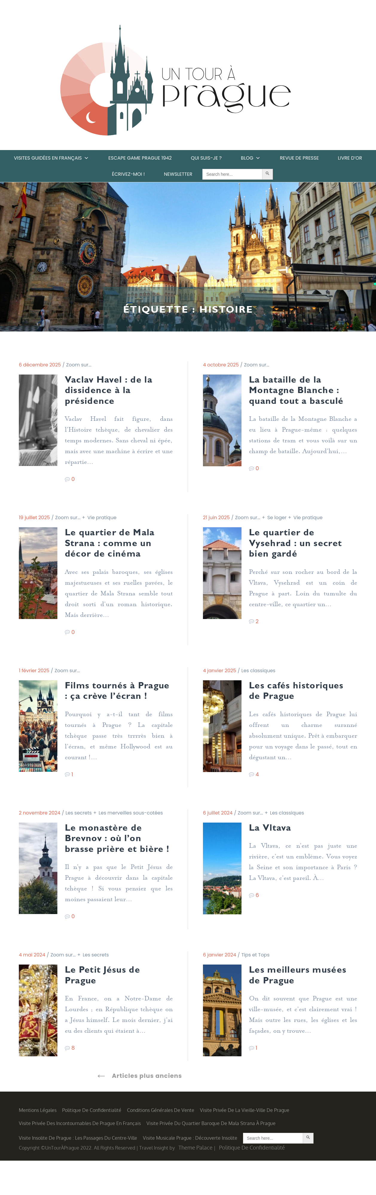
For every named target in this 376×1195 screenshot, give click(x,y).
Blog (251, 158)
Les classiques (259, 675)
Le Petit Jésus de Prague (107, 1008)
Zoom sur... (78, 364)
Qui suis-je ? (206, 158)
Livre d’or (350, 158)
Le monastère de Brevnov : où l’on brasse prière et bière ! (107, 864)
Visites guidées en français (51, 158)
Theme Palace (195, 1182)
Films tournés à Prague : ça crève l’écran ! (108, 702)
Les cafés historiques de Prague (302, 696)
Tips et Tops (256, 987)
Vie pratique (101, 520)
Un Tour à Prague (175, 82)
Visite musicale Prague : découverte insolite (190, 1172)
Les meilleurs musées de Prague (294, 1008)
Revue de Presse (299, 158)
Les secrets (78, 831)
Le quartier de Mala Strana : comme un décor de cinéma (115, 547)
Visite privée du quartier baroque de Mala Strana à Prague (211, 1158)
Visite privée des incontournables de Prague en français (80, 1158)
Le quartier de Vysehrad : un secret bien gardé (300, 547)
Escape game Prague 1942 (140, 158)
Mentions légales (37, 1144)
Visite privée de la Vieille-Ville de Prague (244, 1144)
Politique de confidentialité (91, 1144)
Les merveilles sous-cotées (131, 831)
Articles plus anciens (147, 1110)
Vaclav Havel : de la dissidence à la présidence (114, 392)
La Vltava (272, 846)
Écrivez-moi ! (128, 174)
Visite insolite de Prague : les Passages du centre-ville (78, 1172)
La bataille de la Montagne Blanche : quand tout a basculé (301, 392)
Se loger (276, 520)
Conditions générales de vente (160, 1144)
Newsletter (178, 174)
